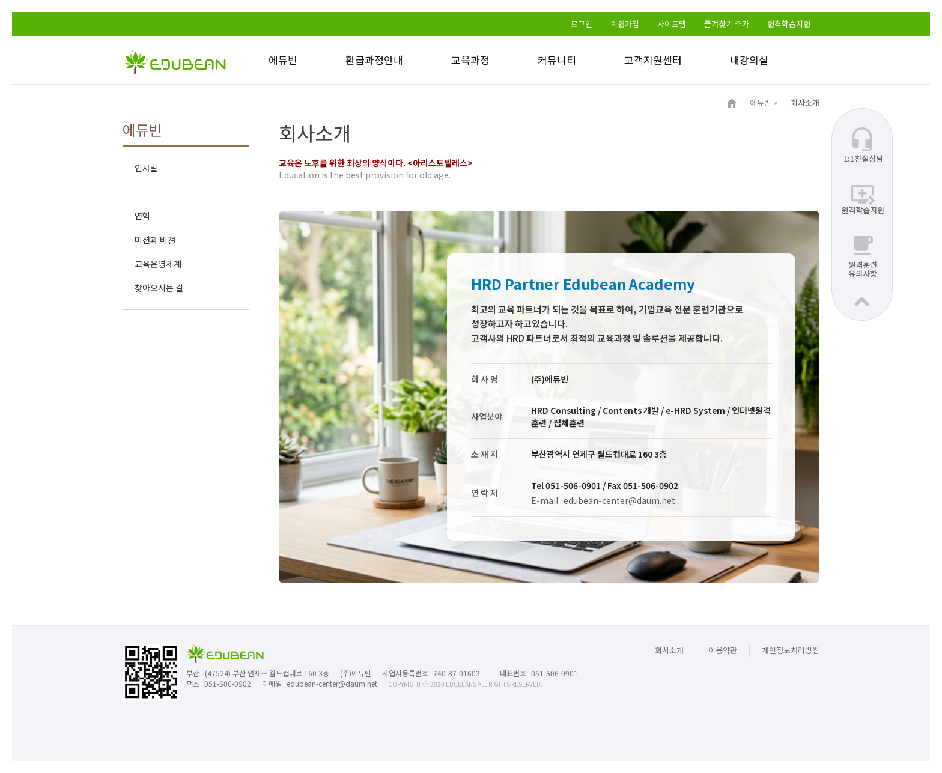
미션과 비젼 (155, 240)
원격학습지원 (788, 23)
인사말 (146, 168)
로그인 (581, 23)
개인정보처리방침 (790, 650)
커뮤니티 (557, 59)
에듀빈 (283, 59)
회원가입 (624, 23)
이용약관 (722, 650)
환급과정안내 (374, 59)
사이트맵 (671, 23)
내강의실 (749, 59)
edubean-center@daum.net (332, 683)
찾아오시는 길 (159, 288)
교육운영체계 (158, 264)
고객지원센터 (653, 59)
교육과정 (470, 59)
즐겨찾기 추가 (726, 23)
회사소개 (150, 192)
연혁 (142, 216)
